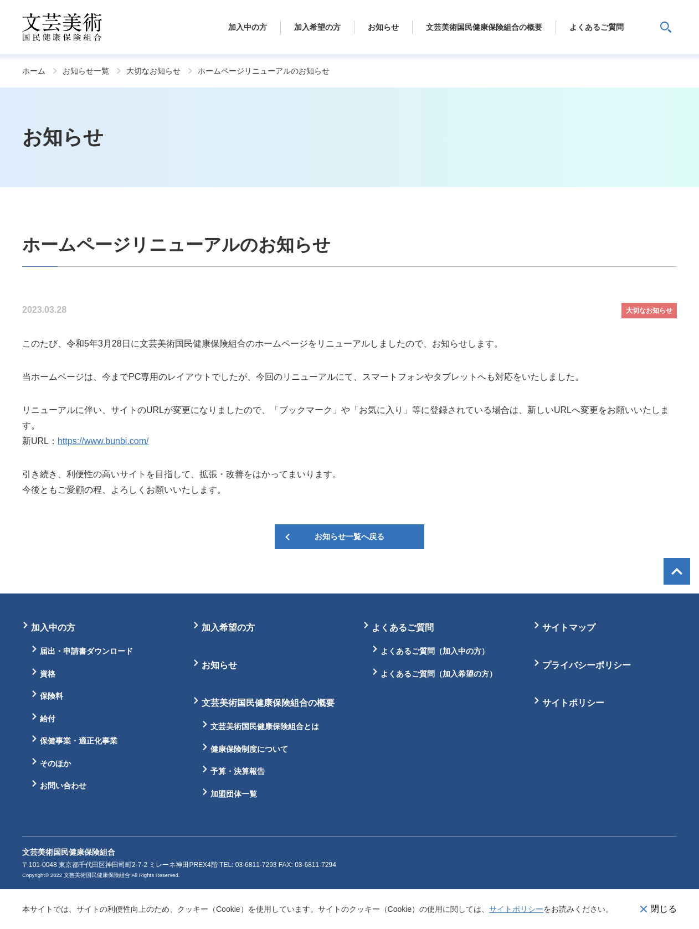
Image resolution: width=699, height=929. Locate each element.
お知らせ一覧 (86, 70)
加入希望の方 (228, 627)
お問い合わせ (63, 785)
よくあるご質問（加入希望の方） (439, 673)
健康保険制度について (249, 749)
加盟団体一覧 (233, 793)
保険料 (51, 695)
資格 (47, 673)
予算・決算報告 (237, 771)
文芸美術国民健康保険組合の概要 (268, 703)
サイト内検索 (666, 27)
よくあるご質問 (403, 627)
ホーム (33, 70)
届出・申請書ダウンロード (86, 651)
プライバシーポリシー (586, 665)
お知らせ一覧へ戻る (349, 536)
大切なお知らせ (153, 70)
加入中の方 (53, 627)
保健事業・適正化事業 (78, 740)
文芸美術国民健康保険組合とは (264, 726)
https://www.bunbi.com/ (103, 441)
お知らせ (219, 665)
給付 (47, 718)
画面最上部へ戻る (677, 571)
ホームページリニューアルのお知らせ (264, 70)
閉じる (663, 908)
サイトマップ (568, 627)
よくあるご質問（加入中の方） (435, 651)
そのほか (55, 763)
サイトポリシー (516, 909)
